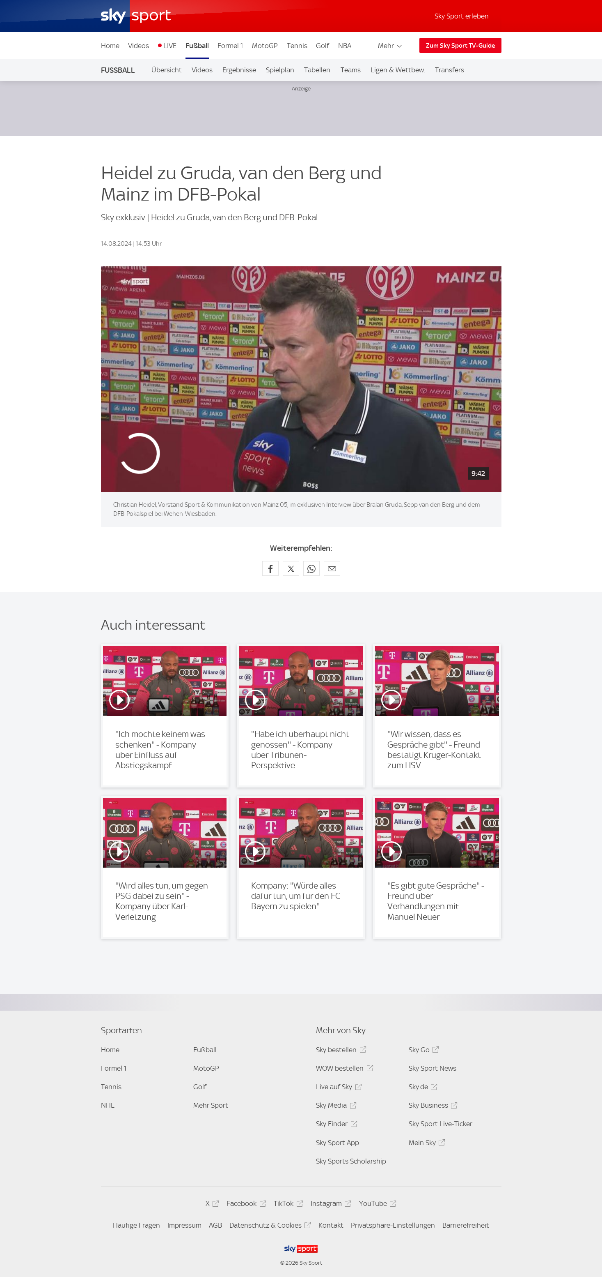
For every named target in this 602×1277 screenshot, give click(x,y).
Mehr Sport (210, 1105)
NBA (344, 46)
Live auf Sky (337, 1088)
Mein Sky (426, 1144)
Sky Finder (335, 1125)
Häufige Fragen (136, 1225)
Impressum (184, 1225)
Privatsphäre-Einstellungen (393, 1225)
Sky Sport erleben (462, 16)
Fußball (197, 46)
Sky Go (423, 1051)
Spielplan (280, 70)
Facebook (245, 1204)
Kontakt (330, 1225)
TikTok (287, 1204)
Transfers (449, 70)
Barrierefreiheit (465, 1225)
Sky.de (422, 1088)
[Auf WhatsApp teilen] (311, 568)
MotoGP (265, 46)
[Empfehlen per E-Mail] (332, 568)
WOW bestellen (343, 1069)
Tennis (297, 46)
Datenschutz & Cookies (269, 1226)
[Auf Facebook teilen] (270, 568)
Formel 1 (230, 46)
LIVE (169, 46)
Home (110, 46)
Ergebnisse (239, 70)
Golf (322, 46)
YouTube (376, 1204)
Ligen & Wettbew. (398, 70)
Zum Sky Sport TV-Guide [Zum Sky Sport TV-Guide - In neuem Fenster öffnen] (460, 45)
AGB (215, 1225)
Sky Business (432, 1106)
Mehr (390, 46)
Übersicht (166, 70)
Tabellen (317, 70)
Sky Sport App (337, 1142)
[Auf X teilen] (291, 568)
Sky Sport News (432, 1068)
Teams (351, 70)
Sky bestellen (340, 1051)
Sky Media (335, 1106)
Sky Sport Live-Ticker (440, 1124)
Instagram (330, 1204)
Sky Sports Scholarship (351, 1161)
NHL (107, 1105)
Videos (138, 46)
